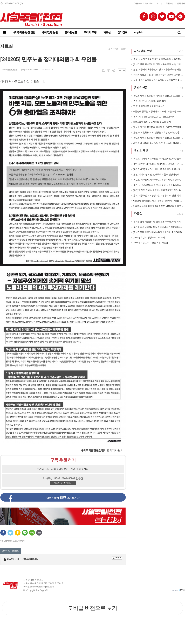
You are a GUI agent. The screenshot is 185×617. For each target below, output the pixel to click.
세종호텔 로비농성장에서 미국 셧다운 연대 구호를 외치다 (158, 200)
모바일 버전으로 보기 (92, 608)
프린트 (108, 70)
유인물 (123, 48)
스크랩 (113, 70)
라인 (25, 533)
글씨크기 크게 (120, 70)
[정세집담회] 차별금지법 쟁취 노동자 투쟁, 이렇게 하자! (158, 64)
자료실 (107, 32)
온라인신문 (71, 32)
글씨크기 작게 (124, 70)
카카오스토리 (17, 533)
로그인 (159, 3)
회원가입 (170, 3)
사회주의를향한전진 (9, 69)
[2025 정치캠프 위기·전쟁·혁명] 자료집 (150, 242)
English (138, 32)
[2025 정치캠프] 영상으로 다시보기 (149, 237)
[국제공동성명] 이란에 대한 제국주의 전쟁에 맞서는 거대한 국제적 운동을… (158, 74)
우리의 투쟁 (90, 32)
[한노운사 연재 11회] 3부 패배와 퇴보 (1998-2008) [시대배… (158, 127)
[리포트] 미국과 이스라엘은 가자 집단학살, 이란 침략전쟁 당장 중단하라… (158, 158)
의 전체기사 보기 (101, 450)
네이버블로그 (32, 533)
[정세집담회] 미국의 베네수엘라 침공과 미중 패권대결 (157, 232)
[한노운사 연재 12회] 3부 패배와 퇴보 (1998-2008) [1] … (158, 95)
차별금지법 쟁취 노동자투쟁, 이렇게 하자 (152, 122)
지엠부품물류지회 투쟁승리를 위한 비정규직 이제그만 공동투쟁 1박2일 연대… (158, 206)
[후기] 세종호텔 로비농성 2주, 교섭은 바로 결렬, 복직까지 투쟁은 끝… (158, 195)
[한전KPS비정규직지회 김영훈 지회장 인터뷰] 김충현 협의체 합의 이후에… (158, 132)
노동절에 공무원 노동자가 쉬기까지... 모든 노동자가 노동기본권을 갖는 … (158, 111)
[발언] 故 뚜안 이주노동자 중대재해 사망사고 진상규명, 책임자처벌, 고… (158, 164)
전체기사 (181, 3)
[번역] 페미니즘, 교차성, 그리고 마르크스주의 (153, 116)
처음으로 (138, 3)
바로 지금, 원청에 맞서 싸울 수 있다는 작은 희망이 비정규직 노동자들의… (158, 143)
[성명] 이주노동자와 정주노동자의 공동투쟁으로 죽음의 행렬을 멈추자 (158, 80)
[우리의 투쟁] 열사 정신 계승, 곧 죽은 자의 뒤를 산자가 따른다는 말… (158, 169)
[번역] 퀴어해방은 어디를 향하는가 (149, 106)
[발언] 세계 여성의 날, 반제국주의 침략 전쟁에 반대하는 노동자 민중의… (158, 174)
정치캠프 (122, 32)
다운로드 (117, 558)
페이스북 (3, 533)
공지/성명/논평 (50, 32)
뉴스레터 (149, 3)
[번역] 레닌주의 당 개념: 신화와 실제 (149, 101)
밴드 (39, 533)
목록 (103, 70)
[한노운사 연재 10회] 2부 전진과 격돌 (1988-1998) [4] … (158, 137)
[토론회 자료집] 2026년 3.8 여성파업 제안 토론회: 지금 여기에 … (158, 227)
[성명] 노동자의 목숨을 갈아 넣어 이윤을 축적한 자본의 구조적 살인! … (158, 69)
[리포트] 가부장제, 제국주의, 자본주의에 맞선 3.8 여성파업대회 (158, 179)
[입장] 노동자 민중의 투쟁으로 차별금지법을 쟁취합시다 (158, 59)
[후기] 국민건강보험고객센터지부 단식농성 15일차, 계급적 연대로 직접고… (158, 185)
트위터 (10, 533)
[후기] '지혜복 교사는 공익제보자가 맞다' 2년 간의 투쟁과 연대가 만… (158, 190)
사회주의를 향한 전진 (23, 32)
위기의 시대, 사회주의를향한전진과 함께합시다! (63, 469)
